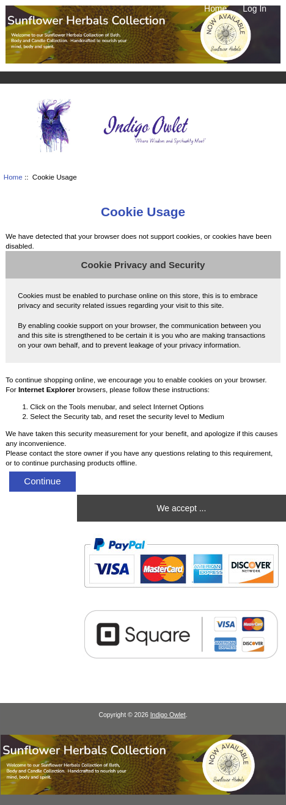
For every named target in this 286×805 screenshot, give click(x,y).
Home (215, 8)
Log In (254, 8)
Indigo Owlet (168, 715)
